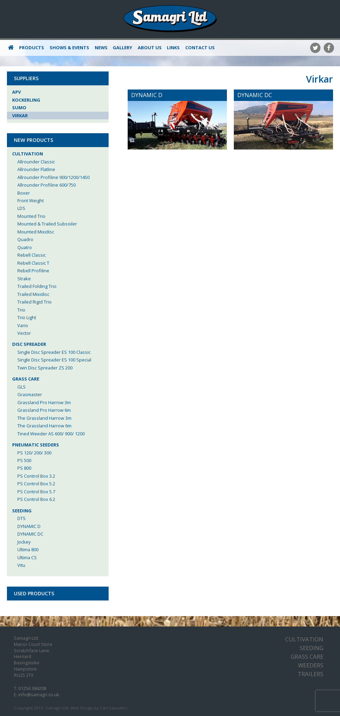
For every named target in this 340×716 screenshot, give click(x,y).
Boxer (23, 193)
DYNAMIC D (29, 526)
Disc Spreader (29, 344)
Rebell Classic (31, 255)
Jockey (24, 542)
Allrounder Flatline (36, 169)
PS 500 (24, 460)
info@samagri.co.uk (38, 694)
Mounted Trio (31, 216)
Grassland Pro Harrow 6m (44, 410)
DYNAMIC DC (30, 534)
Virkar (20, 115)
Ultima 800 (28, 549)
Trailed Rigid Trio (34, 302)
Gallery (122, 47)
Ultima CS (27, 557)
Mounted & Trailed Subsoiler (47, 224)
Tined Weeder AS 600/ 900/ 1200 (51, 434)
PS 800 (24, 468)
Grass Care (25, 379)
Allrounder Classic (36, 162)
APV (16, 92)
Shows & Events (69, 47)
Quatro (24, 247)
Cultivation (27, 154)
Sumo (19, 107)
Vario (22, 325)
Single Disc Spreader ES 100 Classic (54, 352)
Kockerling (26, 100)
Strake (24, 278)
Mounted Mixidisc (35, 232)
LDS (21, 208)
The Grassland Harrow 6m (44, 426)
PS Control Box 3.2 (36, 476)
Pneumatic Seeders (35, 445)
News (101, 47)
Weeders (310, 665)
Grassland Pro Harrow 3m (44, 402)
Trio (21, 310)
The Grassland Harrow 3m (44, 418)
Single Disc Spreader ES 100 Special (54, 360)
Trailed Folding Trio (37, 286)
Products (31, 47)
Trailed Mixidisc (33, 294)
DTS (21, 518)
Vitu (21, 565)
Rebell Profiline (33, 270)
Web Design (81, 707)
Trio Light (26, 317)
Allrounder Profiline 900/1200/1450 (53, 177)
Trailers (310, 674)
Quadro (25, 239)
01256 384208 (32, 688)
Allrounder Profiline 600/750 (46, 185)
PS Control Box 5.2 (36, 483)
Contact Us (200, 47)
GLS (21, 387)
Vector (24, 333)
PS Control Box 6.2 (36, 499)
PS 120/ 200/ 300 (34, 453)
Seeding (22, 511)
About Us (150, 47)
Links (173, 47)
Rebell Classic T (33, 263)
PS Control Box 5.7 (36, 491)
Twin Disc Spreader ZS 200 (45, 368)
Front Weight (30, 200)
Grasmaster (29, 394)
